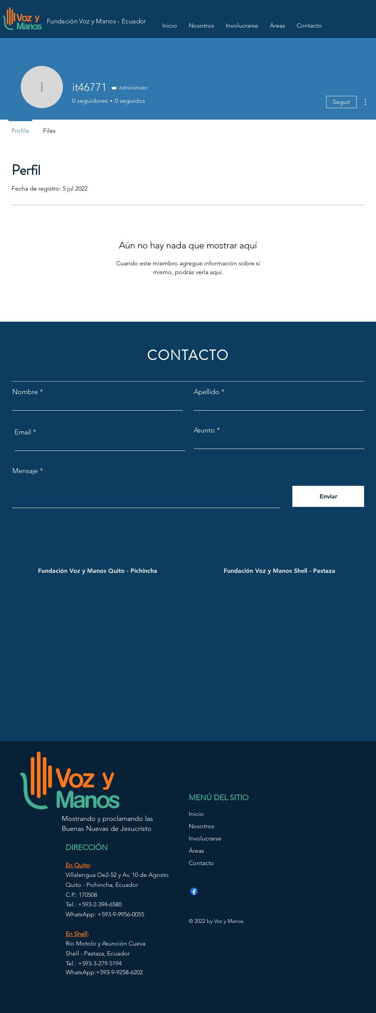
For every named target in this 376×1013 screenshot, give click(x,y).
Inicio (196, 813)
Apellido (206, 391)
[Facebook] (194, 891)
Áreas (196, 850)
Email (23, 432)
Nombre (25, 391)
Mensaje (25, 470)
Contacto (201, 863)
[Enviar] (328, 496)
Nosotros (201, 826)
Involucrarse (205, 838)
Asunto (204, 430)
